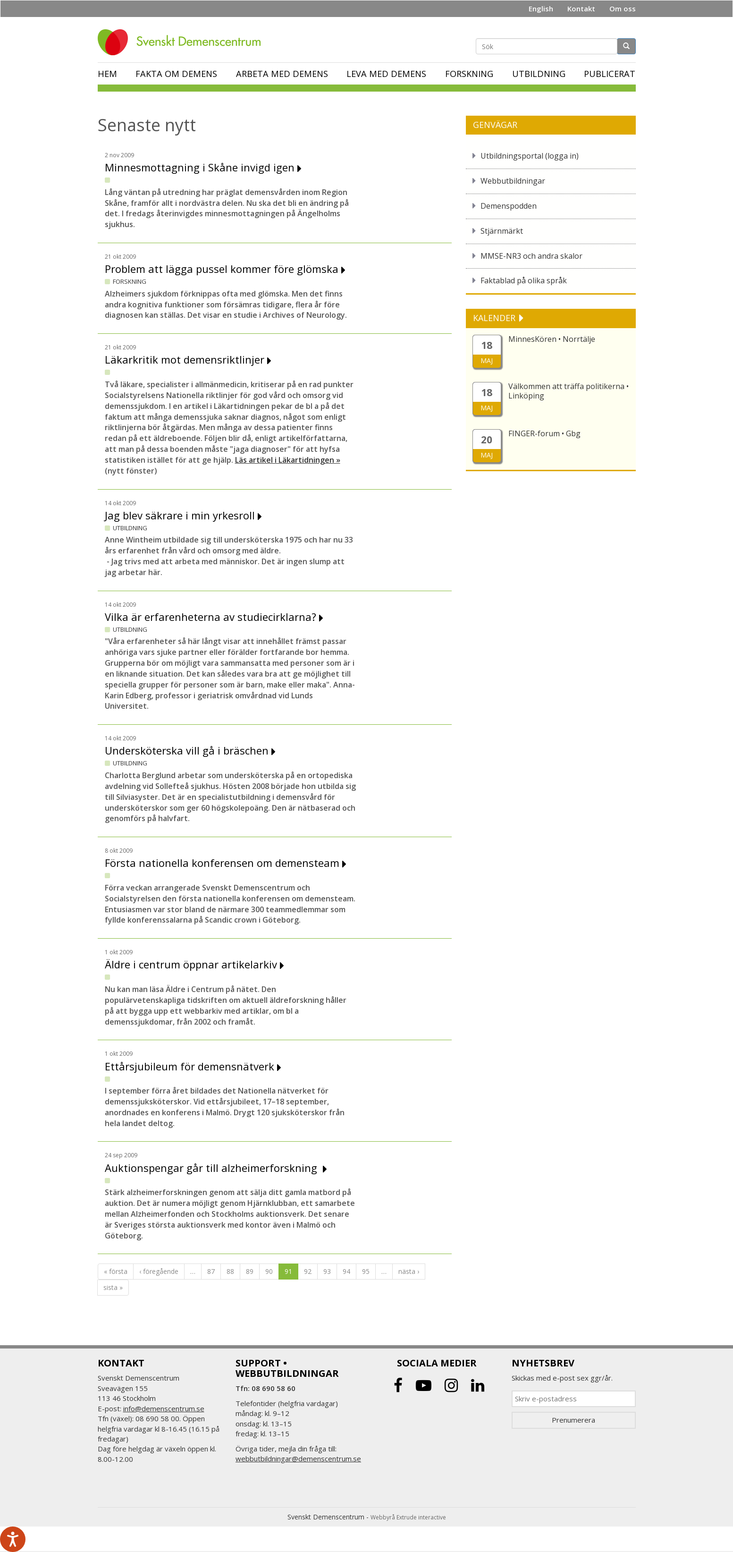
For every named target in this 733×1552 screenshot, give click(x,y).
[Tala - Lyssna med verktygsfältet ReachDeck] (12, 1539)
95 (366, 1271)
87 (211, 1271)
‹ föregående (158, 1271)
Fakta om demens (176, 73)
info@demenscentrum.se (163, 1408)
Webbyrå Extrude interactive (408, 1517)
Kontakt (581, 8)
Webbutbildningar (512, 181)
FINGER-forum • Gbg (544, 433)
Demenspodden (508, 206)
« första (115, 1271)
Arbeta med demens (282, 73)
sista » (113, 1287)
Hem (107, 73)
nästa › (408, 1271)
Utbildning (538, 73)
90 (269, 1271)
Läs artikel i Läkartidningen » (287, 460)
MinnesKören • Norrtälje (551, 339)
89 (249, 1271)
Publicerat (609, 73)
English (541, 8)
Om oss (622, 8)
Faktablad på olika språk (523, 280)
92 (308, 1271)
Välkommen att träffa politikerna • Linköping (568, 391)
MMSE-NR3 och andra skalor (531, 256)
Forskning (469, 73)
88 (230, 1271)
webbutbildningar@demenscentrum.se (298, 1458)
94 (346, 1271)
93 (327, 1271)
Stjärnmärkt (501, 231)
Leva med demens (386, 73)
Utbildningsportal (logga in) (529, 156)
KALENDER (495, 317)
